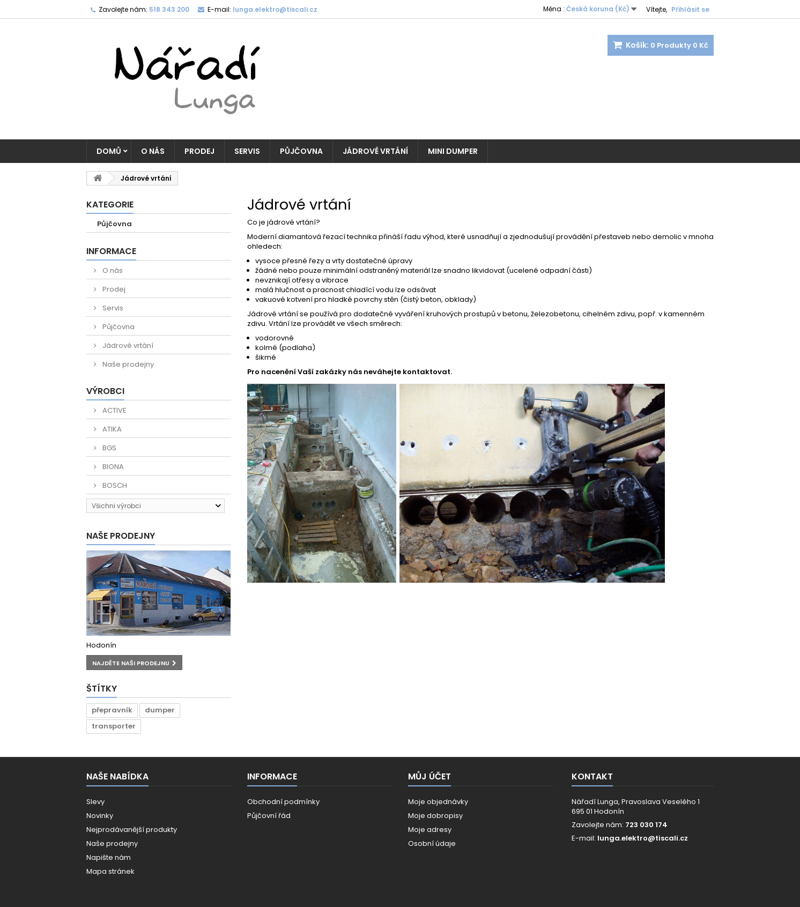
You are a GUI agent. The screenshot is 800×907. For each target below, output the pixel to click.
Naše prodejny (127, 364)
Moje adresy (429, 829)
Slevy (95, 802)
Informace (111, 251)
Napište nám (108, 857)
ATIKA (111, 429)
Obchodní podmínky (283, 802)
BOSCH (114, 485)
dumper (160, 710)
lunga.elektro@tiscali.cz (642, 838)
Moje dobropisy (435, 816)
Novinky (99, 816)
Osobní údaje (432, 843)
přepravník (112, 710)
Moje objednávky (438, 802)
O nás (153, 151)
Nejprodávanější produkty (131, 829)
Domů (109, 151)
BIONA (112, 467)
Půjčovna (301, 151)
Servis (247, 151)
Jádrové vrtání (375, 151)
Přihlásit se (690, 9)
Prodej (199, 151)
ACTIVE (114, 410)
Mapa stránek (110, 871)
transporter (114, 726)
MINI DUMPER (453, 151)
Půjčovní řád (269, 816)
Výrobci (105, 391)
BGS (108, 448)
